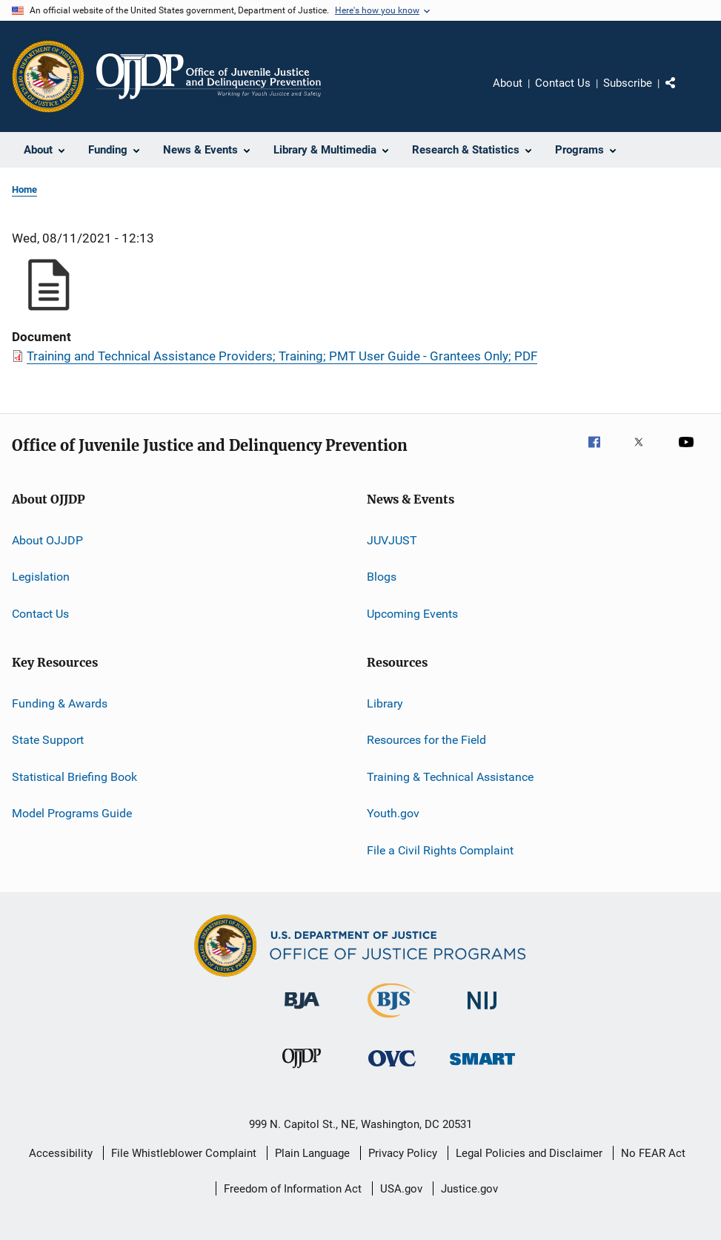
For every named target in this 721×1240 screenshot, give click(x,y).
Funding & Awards (59, 703)
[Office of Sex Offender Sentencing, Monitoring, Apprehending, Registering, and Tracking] (482, 1067)
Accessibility (61, 1153)
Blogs (381, 577)
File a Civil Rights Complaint (440, 849)
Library (385, 703)
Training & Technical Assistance (450, 777)
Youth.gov (393, 813)
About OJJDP (47, 540)
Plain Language (312, 1153)
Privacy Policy (402, 1153)
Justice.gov (469, 1189)
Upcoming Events (412, 614)
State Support (48, 740)
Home (24, 189)
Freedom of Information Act (293, 1189)
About (507, 83)
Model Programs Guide (72, 813)
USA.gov (401, 1189)
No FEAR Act (653, 1153)
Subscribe (627, 83)
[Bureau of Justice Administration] (302, 1011)
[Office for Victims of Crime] (392, 1069)
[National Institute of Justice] (482, 1011)
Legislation (41, 577)
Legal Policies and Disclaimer (529, 1153)
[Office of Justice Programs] (48, 76)
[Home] (208, 76)
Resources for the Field (426, 740)
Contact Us (563, 83)
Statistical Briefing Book (74, 777)
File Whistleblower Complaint (183, 1153)
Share (682, 93)
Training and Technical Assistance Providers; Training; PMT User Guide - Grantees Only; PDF (282, 356)
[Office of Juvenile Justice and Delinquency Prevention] (301, 1071)
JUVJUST (392, 540)
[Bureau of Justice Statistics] (392, 1020)
